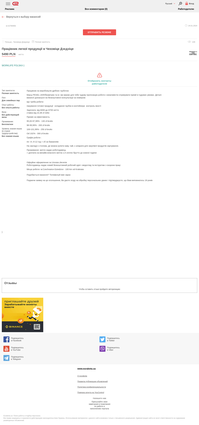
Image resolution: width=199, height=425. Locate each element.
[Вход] (180, 3)
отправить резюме (99, 32)
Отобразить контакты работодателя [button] (99, 82)
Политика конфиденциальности (91, 387)
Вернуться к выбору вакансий (23, 16)
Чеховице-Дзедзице (21, 42)
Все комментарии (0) (96, 9)
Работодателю (186, 9)
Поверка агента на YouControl (90, 392)
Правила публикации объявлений (92, 381)
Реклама (9, 9)
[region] (99, 208)
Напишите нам (99, 398)
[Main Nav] (8, 4)
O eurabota (82, 376)
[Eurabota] (15, 3)
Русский (168, 3)
